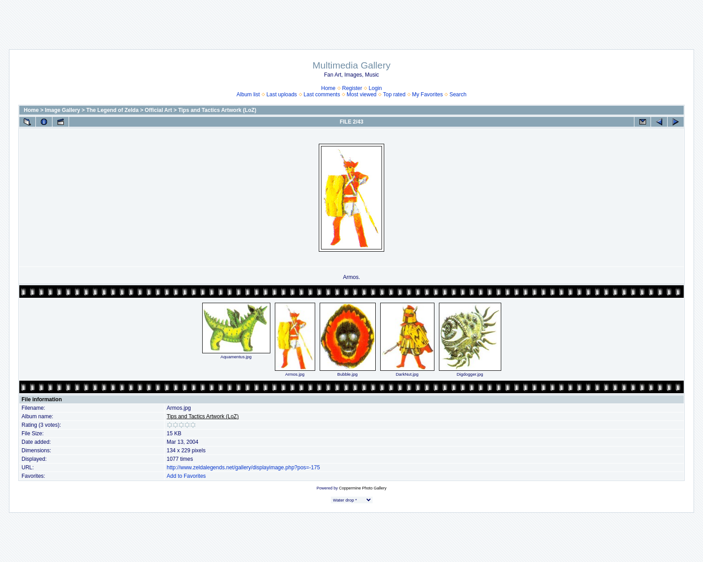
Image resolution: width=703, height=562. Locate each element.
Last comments (322, 94)
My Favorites (427, 94)
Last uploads (281, 94)
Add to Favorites (186, 476)
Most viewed (362, 94)
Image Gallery (62, 110)
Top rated (394, 94)
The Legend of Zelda (112, 110)
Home (328, 88)
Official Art (158, 110)
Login (375, 88)
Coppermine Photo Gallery (362, 488)
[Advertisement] (351, 20)
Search (457, 94)
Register (352, 88)
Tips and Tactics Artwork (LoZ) (217, 110)
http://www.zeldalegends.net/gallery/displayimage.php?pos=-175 (243, 467)
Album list (248, 94)
